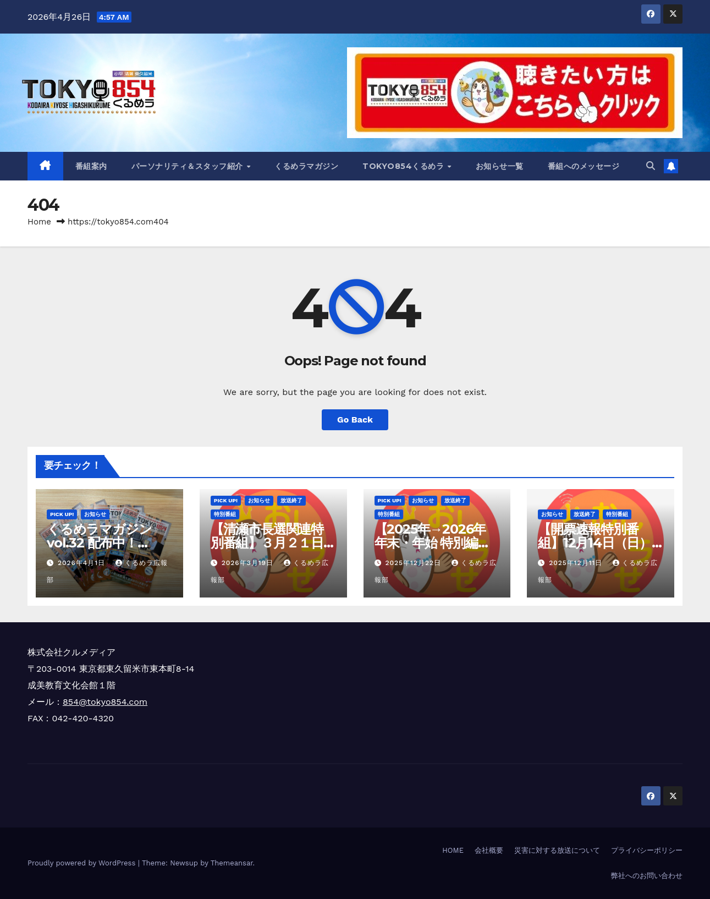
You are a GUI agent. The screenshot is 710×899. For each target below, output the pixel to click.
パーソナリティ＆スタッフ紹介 (188, 166)
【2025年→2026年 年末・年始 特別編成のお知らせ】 (433, 542)
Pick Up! (62, 514)
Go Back (355, 419)
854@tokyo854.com (105, 702)
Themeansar (232, 863)
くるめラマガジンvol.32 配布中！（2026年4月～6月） (108, 542)
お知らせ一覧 (500, 166)
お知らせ (95, 514)
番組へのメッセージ (584, 166)
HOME (453, 850)
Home (39, 222)
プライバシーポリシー (647, 850)
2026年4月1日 (83, 563)
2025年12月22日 (414, 563)
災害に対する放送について (557, 850)
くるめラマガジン (306, 166)
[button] (650, 166)
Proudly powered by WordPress (82, 863)
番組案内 (91, 166)
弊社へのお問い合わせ (647, 875)
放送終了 (291, 500)
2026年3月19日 (249, 563)
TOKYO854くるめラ (404, 166)
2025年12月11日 (577, 563)
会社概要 (489, 850)
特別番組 (225, 514)
